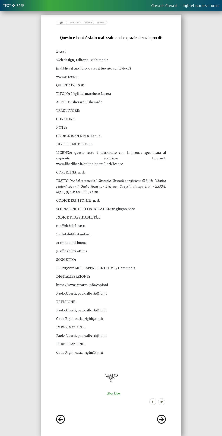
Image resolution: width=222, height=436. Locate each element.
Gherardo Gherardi (74, 22)
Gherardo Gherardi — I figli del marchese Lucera (185, 5)
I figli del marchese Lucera (88, 22)
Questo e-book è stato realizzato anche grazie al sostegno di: (101, 22)
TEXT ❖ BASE (13, 5)
